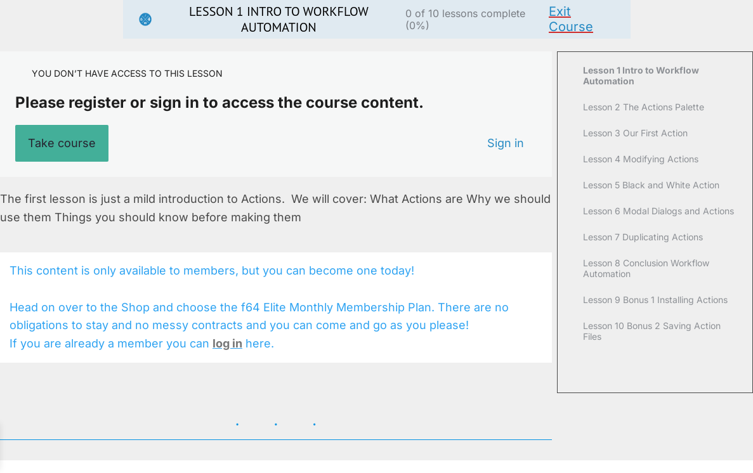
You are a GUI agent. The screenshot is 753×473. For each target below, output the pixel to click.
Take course (62, 143)
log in (227, 343)
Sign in (505, 143)
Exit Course (571, 19)
